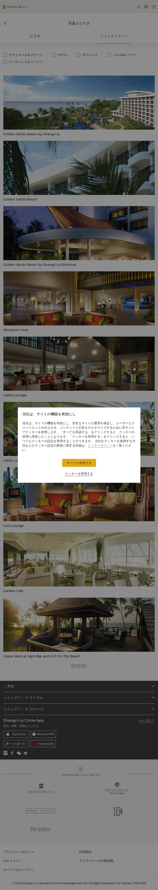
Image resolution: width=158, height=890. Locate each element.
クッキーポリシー (100, 445)
